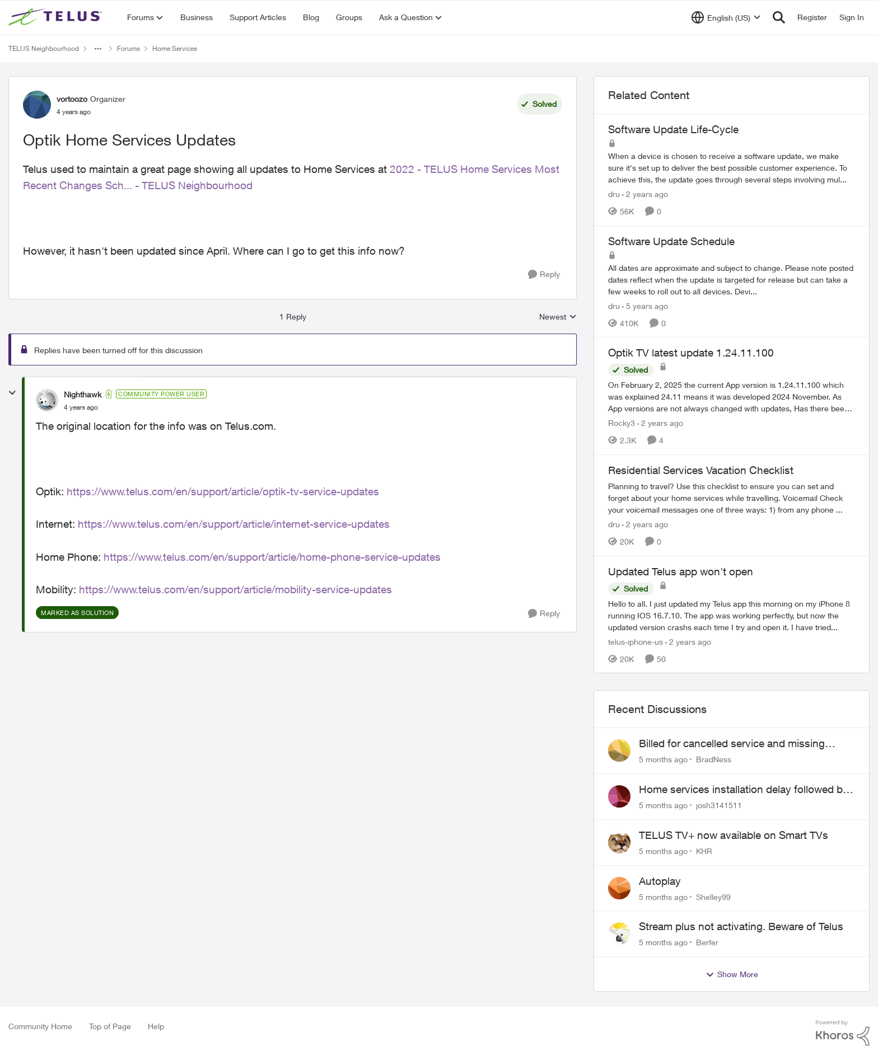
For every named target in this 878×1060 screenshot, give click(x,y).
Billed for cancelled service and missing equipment (732, 744)
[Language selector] (725, 17)
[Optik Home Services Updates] (81, 407)
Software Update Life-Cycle (673, 129)
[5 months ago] (663, 759)
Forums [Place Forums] (128, 48)
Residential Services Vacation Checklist (700, 470)
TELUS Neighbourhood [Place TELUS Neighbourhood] (43, 48)
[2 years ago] (645, 194)
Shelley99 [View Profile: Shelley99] (713, 896)
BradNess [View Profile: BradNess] (713, 759)
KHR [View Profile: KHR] (704, 851)
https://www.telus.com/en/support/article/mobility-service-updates (235, 589)
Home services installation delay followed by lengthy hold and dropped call (743, 789)
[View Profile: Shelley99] (619, 888)
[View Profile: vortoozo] (37, 105)
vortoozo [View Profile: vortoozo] (72, 99)
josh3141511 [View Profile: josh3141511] (719, 805)
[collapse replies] (12, 393)
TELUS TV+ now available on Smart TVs (733, 835)
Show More (732, 974)
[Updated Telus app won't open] (731, 614)
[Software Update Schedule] (731, 279)
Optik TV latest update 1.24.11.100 (691, 352)
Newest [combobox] (558, 317)
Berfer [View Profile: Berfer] (707, 942)
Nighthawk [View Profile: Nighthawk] (82, 394)
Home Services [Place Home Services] (174, 48)
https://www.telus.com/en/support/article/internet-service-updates (234, 524)
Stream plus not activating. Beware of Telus (741, 926)
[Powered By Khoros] (843, 1033)
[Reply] (544, 274)
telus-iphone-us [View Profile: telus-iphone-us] (635, 641)
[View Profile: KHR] (619, 842)
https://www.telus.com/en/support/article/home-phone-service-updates (272, 557)
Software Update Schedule (671, 241)
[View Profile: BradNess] (619, 750)
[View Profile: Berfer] (619, 933)
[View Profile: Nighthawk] (47, 400)
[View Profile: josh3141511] (619, 796)
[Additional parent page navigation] (98, 49)
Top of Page (110, 1026)
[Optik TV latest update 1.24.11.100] (731, 396)
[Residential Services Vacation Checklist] (731, 497)
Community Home (40, 1026)
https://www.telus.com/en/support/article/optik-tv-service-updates (223, 491)
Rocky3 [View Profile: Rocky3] (621, 423)
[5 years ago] (645, 305)
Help (156, 1026)
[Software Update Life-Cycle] (731, 167)
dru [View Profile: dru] (614, 194)
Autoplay (660, 881)
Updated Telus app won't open (680, 571)
